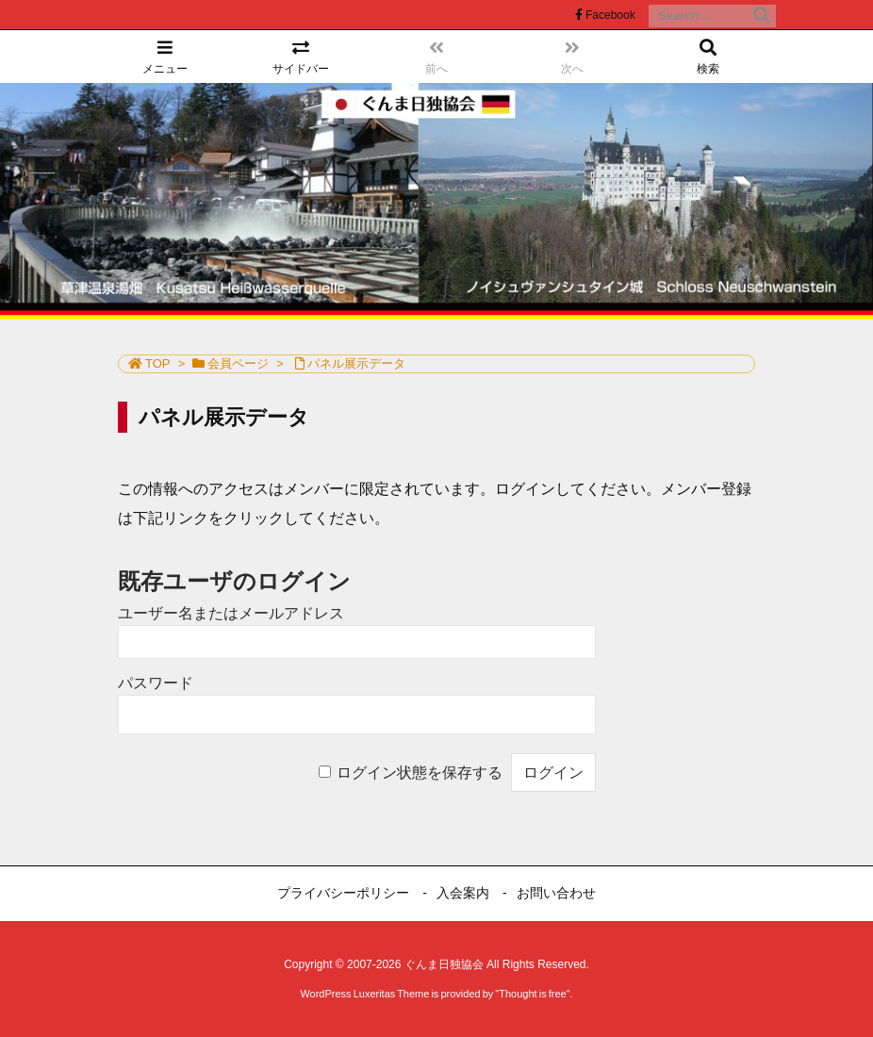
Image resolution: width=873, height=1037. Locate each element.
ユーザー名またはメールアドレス (231, 613)
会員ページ (238, 363)
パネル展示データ (356, 363)
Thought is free (532, 993)
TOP (158, 363)
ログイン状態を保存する (419, 773)
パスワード (155, 683)
